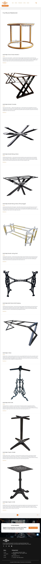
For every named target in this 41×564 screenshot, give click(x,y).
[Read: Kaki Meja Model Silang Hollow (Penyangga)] (20, 184)
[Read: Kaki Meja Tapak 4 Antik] (20, 482)
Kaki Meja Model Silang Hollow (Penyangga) (14, 203)
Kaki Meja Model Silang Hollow (10, 154)
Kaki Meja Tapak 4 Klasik (9, 452)
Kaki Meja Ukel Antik (8, 402)
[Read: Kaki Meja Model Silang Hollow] (20, 134)
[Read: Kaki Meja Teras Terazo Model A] (20, 35)
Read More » (4, 62)
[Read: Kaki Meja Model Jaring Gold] (20, 234)
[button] (36, 3)
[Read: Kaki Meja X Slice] (20, 333)
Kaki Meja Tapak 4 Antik (9, 502)
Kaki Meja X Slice (7, 353)
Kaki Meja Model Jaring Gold (10, 253)
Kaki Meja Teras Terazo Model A (11, 54)
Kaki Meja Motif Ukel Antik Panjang (12, 303)
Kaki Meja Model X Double (9, 104)
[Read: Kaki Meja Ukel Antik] (20, 383)
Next (38, 514)
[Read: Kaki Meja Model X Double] (20, 85)
